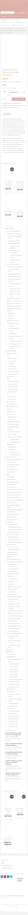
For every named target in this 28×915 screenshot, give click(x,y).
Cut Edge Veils (11, 367)
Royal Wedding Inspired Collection (14, 565)
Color (4, 95)
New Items (7, 477)
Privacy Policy (9, 3)
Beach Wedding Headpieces (14, 533)
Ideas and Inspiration (6, 869)
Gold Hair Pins (11, 319)
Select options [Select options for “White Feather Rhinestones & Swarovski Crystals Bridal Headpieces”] (21, 196)
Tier (7, 397)
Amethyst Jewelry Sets (15, 667)
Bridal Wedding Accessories (12, 410)
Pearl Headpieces (12, 337)
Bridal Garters (10, 417)
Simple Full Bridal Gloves (15, 458)
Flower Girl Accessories (11, 460)
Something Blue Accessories (13, 577)
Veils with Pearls (10, 405)
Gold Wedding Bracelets (13, 707)
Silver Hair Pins (11, 322)
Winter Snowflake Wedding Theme (14, 637)
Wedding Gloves (5, 22)
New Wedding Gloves (12, 506)
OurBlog (2, 866)
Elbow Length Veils (12, 387)
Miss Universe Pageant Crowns (14, 562)
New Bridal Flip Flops (11, 488)
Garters (10, 423)
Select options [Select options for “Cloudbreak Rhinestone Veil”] (21, 821)
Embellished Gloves (14, 455)
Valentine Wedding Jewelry (14, 622)
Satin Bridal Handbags (13, 430)
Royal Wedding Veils (13, 575)
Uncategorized (8, 653)
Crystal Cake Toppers (14, 443)
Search (16, 12)
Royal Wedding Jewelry (13, 572)
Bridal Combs (11, 579)
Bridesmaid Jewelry (11, 692)
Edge (8, 359)
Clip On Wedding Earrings (14, 719)
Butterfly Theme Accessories (13, 538)
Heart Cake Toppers (12, 437)
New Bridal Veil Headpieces (13, 501)
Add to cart (19, 102)
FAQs (15, 3)
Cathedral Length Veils (13, 385)
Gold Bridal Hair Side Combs (14, 277)
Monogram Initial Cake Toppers (15, 440)
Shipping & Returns (14, 908)
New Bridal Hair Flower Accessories (15, 493)
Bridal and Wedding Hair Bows (13, 234)
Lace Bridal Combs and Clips (14, 280)
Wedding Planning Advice (7, 871)
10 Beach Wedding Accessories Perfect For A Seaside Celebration (13, 765)
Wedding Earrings (12, 595)
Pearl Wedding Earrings (13, 730)
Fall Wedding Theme (11, 548)
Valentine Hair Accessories (14, 616)
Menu (3, 16)
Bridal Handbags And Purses (13, 425)
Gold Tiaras (10, 334)
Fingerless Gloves (12, 450)
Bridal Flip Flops (10, 415)
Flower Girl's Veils (11, 475)
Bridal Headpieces (9, 232)
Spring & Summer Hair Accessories (17, 109)
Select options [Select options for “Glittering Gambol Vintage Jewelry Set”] (9, 851)
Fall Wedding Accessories (14, 553)
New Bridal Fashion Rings (12, 485)
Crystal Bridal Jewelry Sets (14, 685)
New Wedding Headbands (13, 517)
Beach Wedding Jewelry (13, 535)
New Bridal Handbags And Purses (14, 495)
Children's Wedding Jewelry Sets (14, 463)
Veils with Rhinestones (12, 407)
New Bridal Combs (11, 482)
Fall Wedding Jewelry (13, 555)
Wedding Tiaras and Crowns (17, 25)
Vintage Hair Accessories (14, 627)
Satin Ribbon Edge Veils (13, 375)
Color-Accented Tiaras (13, 326)
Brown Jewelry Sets (14, 675)
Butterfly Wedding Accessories (15, 545)
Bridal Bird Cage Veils (11, 356)
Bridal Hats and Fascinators (13, 304)
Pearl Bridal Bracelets (13, 709)
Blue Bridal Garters (12, 420)
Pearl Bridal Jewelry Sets (13, 690)
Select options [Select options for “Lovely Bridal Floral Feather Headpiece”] (9, 195)
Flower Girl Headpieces (13, 332)
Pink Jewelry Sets (13, 680)
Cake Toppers (10, 432)
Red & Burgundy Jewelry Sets (16, 682)
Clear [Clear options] (9, 98)
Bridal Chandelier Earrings (14, 714)
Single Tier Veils (11, 402)
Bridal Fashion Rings (12, 582)
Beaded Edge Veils (12, 362)
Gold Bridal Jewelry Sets (13, 687)
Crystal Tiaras (11, 329)
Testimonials (17, 910)
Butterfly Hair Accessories (14, 543)
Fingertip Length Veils (13, 390)
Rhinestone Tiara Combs (15, 295)
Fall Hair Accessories (13, 550)
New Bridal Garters (11, 490)
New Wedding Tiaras (11, 523)
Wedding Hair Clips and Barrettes (14, 309)
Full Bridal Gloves (12, 453)
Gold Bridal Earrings (12, 727)
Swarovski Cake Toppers (15, 445)
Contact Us (20, 3)
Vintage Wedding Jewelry (14, 632)
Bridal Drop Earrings (12, 717)
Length (8, 382)
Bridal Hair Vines (12, 316)
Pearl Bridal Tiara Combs (15, 292)
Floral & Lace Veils (11, 379)
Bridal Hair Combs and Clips (13, 267)
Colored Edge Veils (12, 364)
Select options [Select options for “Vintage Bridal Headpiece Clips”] (9, 221)
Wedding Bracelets (11, 695)
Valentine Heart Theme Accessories (15, 614)
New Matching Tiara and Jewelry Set (15, 503)
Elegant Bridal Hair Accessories (14, 899)
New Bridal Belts (10, 480)
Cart (23, 12)
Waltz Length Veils (12, 395)
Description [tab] (6, 117)
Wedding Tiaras (11, 598)
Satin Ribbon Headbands (13, 244)
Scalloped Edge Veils (13, 377)
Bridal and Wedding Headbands (18, 22)
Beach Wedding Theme (12, 528)
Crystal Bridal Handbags (13, 427)
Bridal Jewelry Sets (12, 592)
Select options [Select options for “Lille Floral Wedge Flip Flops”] (9, 822)
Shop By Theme (9, 525)
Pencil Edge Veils (12, 372)
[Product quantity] (5, 102)
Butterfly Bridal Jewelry (13, 540)
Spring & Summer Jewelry (13, 607)
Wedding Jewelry (6, 25)
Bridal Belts (9, 412)
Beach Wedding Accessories (14, 530)
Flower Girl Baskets (11, 465)
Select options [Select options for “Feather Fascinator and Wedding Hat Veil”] (21, 223)
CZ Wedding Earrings (13, 724)
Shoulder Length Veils (13, 392)
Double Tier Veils (12, 400)
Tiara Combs (11, 289)
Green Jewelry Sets (14, 677)
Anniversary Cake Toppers (14, 435)
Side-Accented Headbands (14, 247)
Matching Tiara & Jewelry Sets (13, 307)
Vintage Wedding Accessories (15, 629)
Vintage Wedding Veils (13, 634)
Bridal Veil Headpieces (15, 20)
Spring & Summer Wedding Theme (10, 111)
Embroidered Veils (12, 369)
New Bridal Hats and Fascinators (14, 498)
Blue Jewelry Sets (14, 672)
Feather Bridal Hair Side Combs (15, 270)
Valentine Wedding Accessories (15, 619)
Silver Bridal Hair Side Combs (14, 287)
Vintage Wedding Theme (12, 624)
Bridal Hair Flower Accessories (13, 301)
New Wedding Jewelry (12, 520)
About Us (10, 910)
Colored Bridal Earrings (13, 722)
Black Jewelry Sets (14, 670)
